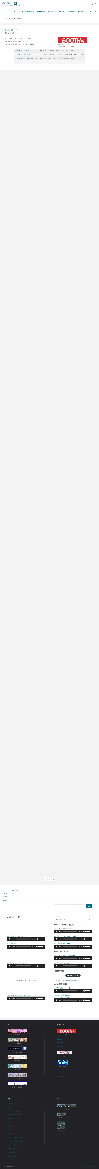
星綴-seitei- (11, 1117)
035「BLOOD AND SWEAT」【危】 (65, 935)
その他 (17, 62)
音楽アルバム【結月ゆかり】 (23, 54)
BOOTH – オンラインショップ (11, 888)
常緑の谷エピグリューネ (14, 1102)
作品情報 (9, 33)
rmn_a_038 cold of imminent (16, 1136)
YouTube (5, 895)
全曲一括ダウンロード (73, 974)
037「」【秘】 (16, 935)
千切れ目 (10, 1125)
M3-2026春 (11, 1106)
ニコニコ (5, 898)
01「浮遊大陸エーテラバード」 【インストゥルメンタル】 (63, 995)
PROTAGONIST (12, 1151)
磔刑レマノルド (12, 1155)
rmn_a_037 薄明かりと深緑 (16, 1140)
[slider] (70, 930)
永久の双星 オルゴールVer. (15, 1113)
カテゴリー (57, 915)
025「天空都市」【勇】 (14, 942)
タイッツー (60, 1075)
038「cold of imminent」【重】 (63, 927)
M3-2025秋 (11, 1132)
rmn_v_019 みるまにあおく (16, 1109)
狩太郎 (51, 50)
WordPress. (93, 1165)
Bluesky (59, 1071)
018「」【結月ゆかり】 (17, 961)
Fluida (87, 1165)
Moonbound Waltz (13, 1129)
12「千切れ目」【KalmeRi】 (62, 986)
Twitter (5, 892)
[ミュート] (84, 930)
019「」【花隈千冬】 (64, 954)
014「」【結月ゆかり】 (63, 961)
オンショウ (11, 1121)
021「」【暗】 (62, 942)
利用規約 (67, 979)
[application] (73, 930)
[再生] (57, 930)
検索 (89, 905)
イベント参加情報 (29, 44)
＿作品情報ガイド (12, 30)
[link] (95, 11)
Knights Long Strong (13, 1144)
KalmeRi (73, 50)
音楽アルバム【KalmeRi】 (22, 50)
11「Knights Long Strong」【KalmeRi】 (18, 994)
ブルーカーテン (12, 1148)
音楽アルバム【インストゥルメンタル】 (26, 58)
